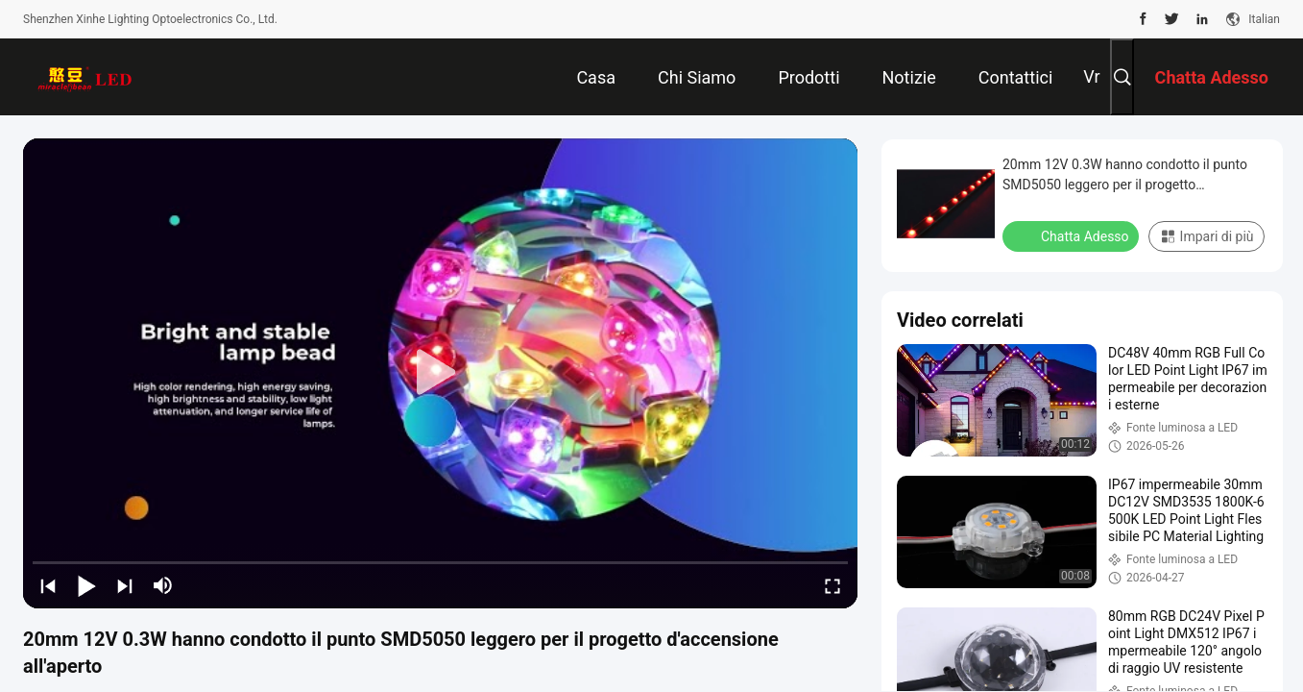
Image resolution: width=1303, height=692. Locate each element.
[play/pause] (86, 585)
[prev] (48, 585)
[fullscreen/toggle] (832, 585)
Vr (1091, 76)
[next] (125, 585)
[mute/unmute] (163, 585)
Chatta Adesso (1072, 235)
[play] (441, 373)
